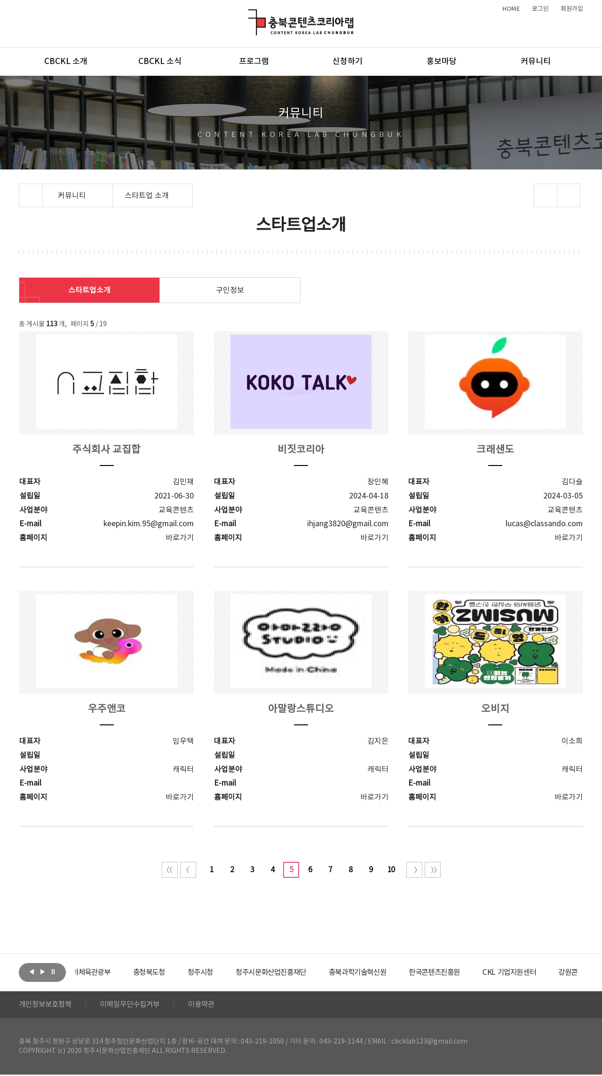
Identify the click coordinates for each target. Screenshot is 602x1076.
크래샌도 (495, 450)
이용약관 (210, 1005)
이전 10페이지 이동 (188, 870)
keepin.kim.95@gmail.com (148, 524)
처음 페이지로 (170, 870)
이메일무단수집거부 (135, 1005)
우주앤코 (107, 709)
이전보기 (31, 971)
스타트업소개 (89, 290)
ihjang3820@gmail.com (347, 524)
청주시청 (227, 972)
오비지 (495, 709)
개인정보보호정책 (47, 1005)
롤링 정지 (53, 971)
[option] (110, 972)
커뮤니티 (536, 61)
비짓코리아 (301, 450)
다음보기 (42, 971)
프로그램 (254, 61)
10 (391, 870)
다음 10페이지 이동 (414, 870)
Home (21, 189)
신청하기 (348, 61)
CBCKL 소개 (65, 61)
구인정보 (230, 290)
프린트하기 (568, 195)
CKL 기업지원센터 (552, 972)
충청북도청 (174, 972)
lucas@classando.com (544, 524)
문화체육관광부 (111, 972)
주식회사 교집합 (106, 450)
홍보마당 (442, 61)
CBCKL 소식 (160, 61)
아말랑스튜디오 (301, 709)
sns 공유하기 (546, 195)
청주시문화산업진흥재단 (302, 972)
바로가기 (180, 538)
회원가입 (572, 9)
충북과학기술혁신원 (393, 972)
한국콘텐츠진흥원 (474, 972)
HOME (511, 9)
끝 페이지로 (433, 870)
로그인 (540, 9)
